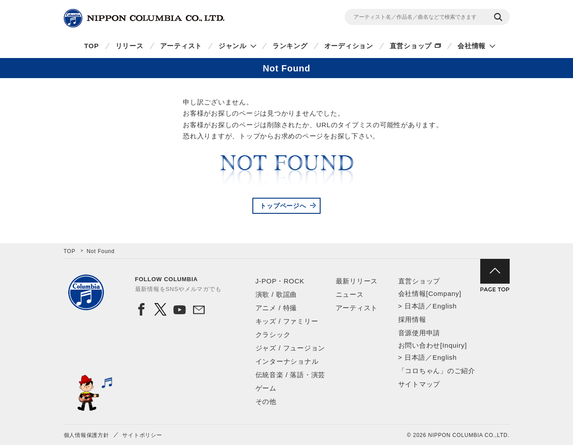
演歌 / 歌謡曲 (276, 294)
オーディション (348, 46)
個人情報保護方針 (86, 435)
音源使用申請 (419, 333)
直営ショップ (411, 46)
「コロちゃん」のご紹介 (436, 370)
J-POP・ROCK (280, 281)
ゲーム (266, 388)
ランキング (290, 46)
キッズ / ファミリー (287, 321)
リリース (129, 46)
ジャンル (232, 46)
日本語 (414, 306)
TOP (91, 46)
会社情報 (472, 46)
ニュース (350, 294)
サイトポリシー (142, 435)
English (445, 306)
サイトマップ (419, 384)
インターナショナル (287, 361)
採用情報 (412, 319)
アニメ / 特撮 (276, 308)
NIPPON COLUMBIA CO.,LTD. (144, 18)
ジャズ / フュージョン (291, 348)
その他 (266, 401)
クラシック (273, 334)
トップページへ (283, 205)
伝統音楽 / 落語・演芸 (291, 374)
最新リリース (357, 281)
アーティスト (181, 46)
